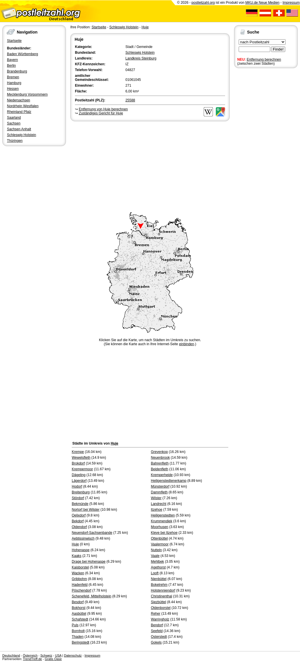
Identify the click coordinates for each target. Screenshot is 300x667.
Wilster (156, 498)
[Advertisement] (150, 165)
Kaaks (76, 556)
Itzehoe (156, 510)
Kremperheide (162, 475)
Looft (155, 573)
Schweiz (46, 655)
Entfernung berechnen (264, 59)
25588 (130, 100)
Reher (156, 614)
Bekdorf (78, 521)
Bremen (13, 77)
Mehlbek (157, 562)
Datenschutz (73, 655)
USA (58, 655)
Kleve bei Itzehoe (164, 533)
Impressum (291, 3)
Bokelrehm (159, 585)
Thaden (78, 637)
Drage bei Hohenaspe (89, 562)
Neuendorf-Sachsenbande (92, 533)
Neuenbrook (160, 458)
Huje (145, 27)
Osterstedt (159, 637)
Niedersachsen (18, 100)
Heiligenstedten (163, 515)
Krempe (78, 452)
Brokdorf (78, 463)
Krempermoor (82, 469)
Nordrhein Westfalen (22, 106)
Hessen (13, 89)
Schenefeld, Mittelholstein (91, 596)
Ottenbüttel (159, 538)
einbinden (186, 344)
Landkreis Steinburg (141, 58)
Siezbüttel (158, 602)
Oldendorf (79, 527)
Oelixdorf (79, 515)
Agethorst (158, 567)
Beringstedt (80, 642)
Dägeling (78, 475)
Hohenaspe (80, 550)
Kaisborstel (80, 567)
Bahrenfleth (160, 463)
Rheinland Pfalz (19, 112)
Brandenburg (17, 71)
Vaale (155, 556)
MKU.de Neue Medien (262, 3)
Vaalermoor (160, 544)
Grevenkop (159, 452)
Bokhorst (78, 608)
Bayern (12, 60)
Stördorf (78, 498)
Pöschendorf (81, 590)
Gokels (156, 642)
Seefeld (157, 631)
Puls (75, 625)
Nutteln (156, 550)
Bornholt (78, 631)
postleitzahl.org (203, 3)
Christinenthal (161, 596)
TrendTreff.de (32, 659)
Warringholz (160, 619)
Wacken (78, 573)
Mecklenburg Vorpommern (27, 94)
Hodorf (77, 486)
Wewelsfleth (81, 458)
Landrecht (158, 504)
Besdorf (78, 602)
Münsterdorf (160, 486)
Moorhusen (159, 527)
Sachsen (14, 123)
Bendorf (157, 625)
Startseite (14, 41)
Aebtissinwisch (83, 538)
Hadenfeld (80, 585)
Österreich (30, 655)
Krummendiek (161, 521)
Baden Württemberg (22, 54)
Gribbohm (79, 579)
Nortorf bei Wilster (86, 510)
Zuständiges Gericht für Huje (101, 113)
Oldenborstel (161, 608)
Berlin (11, 66)
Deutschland (11, 655)
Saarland (14, 118)
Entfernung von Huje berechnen (103, 109)
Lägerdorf (79, 481)
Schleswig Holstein (21, 135)
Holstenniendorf (163, 590)
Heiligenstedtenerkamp (169, 481)
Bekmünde (80, 504)
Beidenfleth (159, 469)
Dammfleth (159, 492)
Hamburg (14, 83)
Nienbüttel (159, 579)
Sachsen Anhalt (19, 129)
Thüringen (15, 141)
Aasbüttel (79, 614)
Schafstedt (80, 619)
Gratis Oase (53, 659)
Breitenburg (81, 492)
